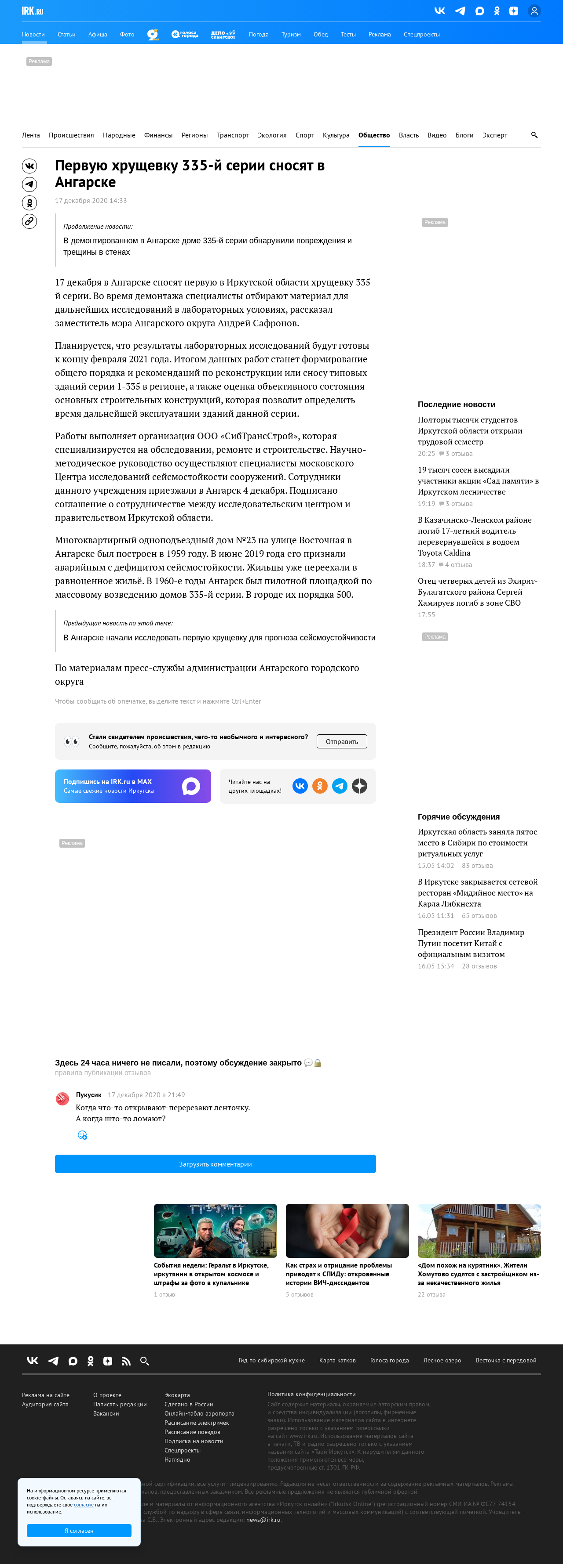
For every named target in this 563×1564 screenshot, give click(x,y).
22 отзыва (432, 1294)
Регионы (195, 135)
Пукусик (89, 1095)
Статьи (67, 34)
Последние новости (457, 404)
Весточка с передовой (506, 1360)
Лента (31, 135)
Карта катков (337, 1360)
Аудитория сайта (45, 1404)
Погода (259, 34)
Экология (272, 135)
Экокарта (177, 1395)
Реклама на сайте (45, 1395)
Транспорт (233, 135)
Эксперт (495, 135)
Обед (321, 34)
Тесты (348, 34)
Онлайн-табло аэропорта (199, 1413)
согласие (84, 1504)
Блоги (465, 135)
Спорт (305, 135)
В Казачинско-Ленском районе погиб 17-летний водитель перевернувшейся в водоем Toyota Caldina (475, 536)
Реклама (380, 34)
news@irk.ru (263, 1520)
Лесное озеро (442, 1360)
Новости (33, 34)
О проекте (107, 1395)
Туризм (291, 34)
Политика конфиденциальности (311, 1394)
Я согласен (79, 1531)
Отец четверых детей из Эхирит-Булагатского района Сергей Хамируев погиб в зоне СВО (478, 591)
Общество (374, 135)
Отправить (342, 741)
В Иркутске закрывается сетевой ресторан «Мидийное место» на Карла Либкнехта (478, 892)
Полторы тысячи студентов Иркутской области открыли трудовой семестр (470, 430)
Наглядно (177, 1459)
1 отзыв (164, 1294)
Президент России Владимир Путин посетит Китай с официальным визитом (471, 943)
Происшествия (71, 135)
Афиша (97, 34)
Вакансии (106, 1413)
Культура (336, 135)
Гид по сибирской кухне (272, 1360)
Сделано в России (189, 1404)
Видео (437, 135)
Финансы (158, 135)
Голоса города (389, 1360)
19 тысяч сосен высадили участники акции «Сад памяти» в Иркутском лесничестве (478, 480)
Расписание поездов (192, 1432)
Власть (409, 135)
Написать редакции (120, 1404)
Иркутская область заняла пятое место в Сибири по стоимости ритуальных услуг (477, 842)
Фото (127, 34)
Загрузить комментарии (215, 1163)
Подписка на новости (194, 1441)
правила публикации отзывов (103, 1072)
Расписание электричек (197, 1423)
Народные (119, 135)
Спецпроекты (422, 34)
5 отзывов (300, 1294)
